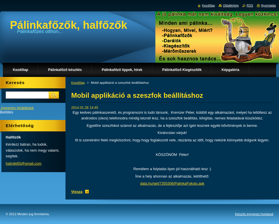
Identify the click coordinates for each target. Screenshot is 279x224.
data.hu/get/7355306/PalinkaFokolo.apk (172, 183)
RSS (250, 5)
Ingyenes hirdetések (17, 108)
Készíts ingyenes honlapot (254, 214)
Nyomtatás (268, 5)
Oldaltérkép (231, 5)
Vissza (77, 192)
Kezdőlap (78, 82)
